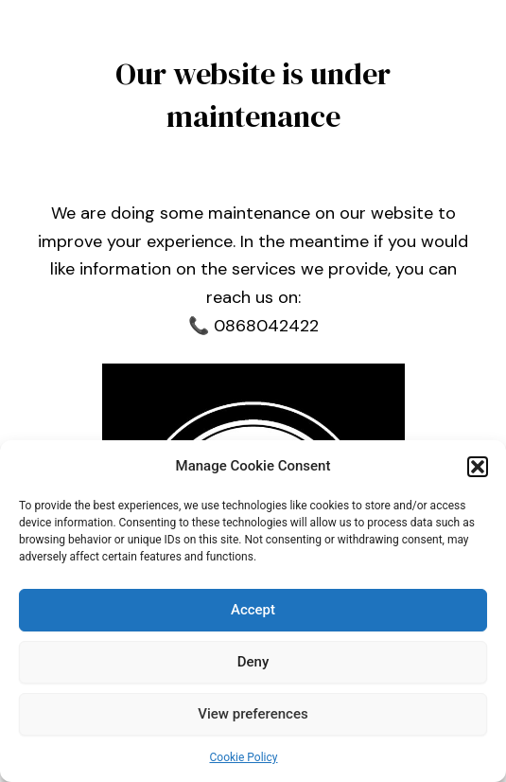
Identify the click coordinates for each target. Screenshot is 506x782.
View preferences (252, 713)
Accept (253, 609)
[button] (477, 466)
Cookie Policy (244, 757)
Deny (253, 661)
